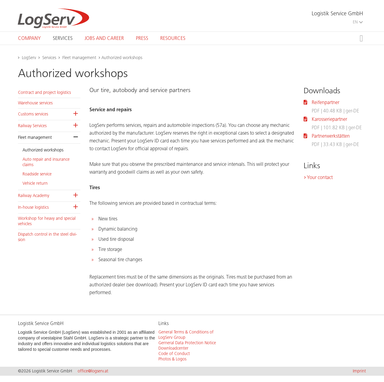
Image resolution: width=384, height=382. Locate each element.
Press (142, 38)
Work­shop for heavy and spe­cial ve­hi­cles (47, 221)
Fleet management (79, 57)
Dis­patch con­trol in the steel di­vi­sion (47, 237)
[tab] (29, 38)
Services (63, 38)
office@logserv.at (93, 371)
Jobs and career (104, 38)
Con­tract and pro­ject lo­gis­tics (44, 92)
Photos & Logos (172, 359)
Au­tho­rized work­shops (42, 150)
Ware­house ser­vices (35, 103)
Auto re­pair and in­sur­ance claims (46, 162)
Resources (172, 38)
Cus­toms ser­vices (33, 114)
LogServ (29, 57)
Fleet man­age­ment (35, 137)
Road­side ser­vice (37, 174)
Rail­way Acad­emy (33, 195)
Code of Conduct (174, 353)
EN (358, 22)
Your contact (320, 177)
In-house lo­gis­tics (33, 207)
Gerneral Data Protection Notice (187, 342)
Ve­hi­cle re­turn (35, 183)
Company (29, 38)
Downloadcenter (173, 348)
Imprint (359, 371)
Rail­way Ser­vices (32, 125)
